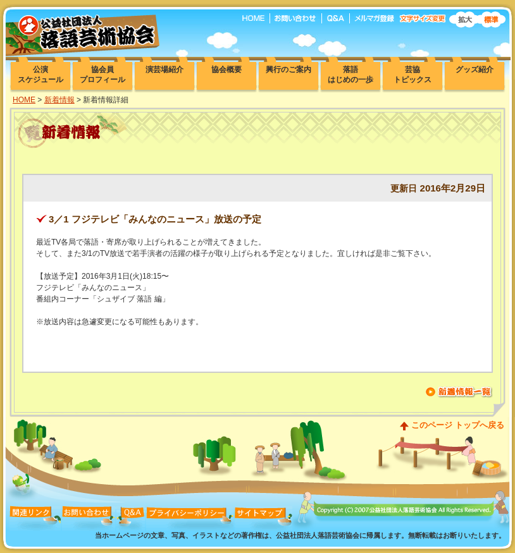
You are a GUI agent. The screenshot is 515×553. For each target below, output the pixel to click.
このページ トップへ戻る (457, 425)
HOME (24, 99)
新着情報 (59, 99)
